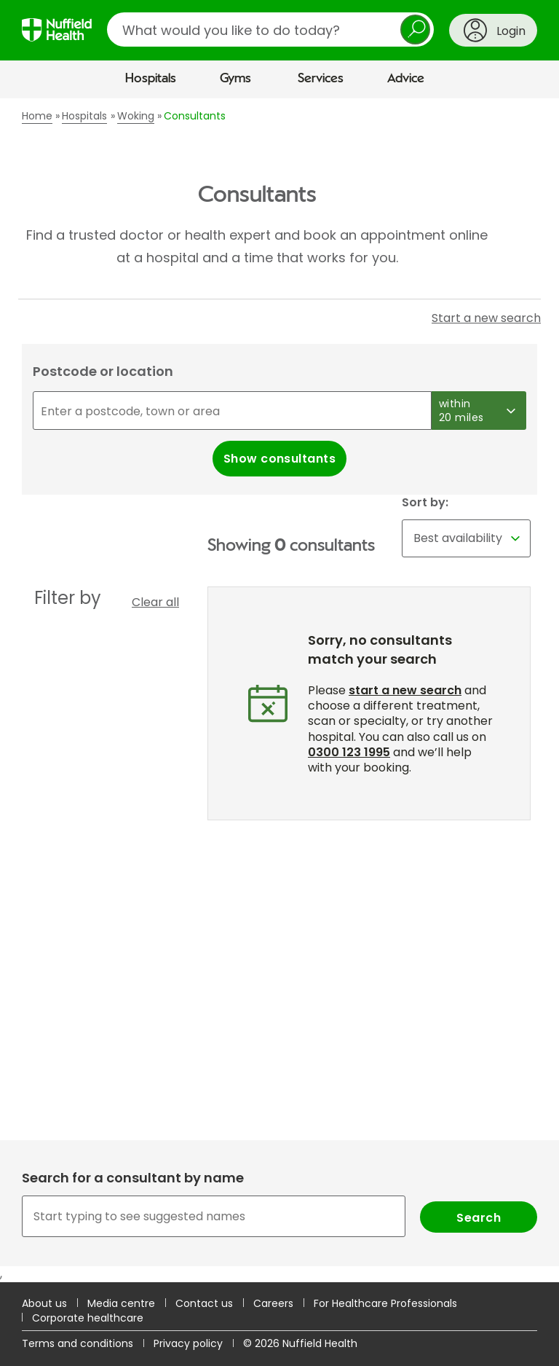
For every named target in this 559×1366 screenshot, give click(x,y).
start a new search (405, 690)
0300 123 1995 (349, 752)
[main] (279, 689)
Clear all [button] (155, 602)
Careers (273, 1303)
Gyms (235, 78)
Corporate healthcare (87, 1318)
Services (321, 78)
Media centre (121, 1303)
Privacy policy (188, 1343)
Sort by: (425, 502)
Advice (405, 78)
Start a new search (486, 318)
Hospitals (150, 78)
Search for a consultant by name (133, 1178)
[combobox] (279, 1216)
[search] (270, 29)
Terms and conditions (77, 1343)
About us (44, 1303)
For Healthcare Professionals (385, 1303)
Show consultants (279, 458)
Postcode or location (103, 371)
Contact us (204, 1303)
